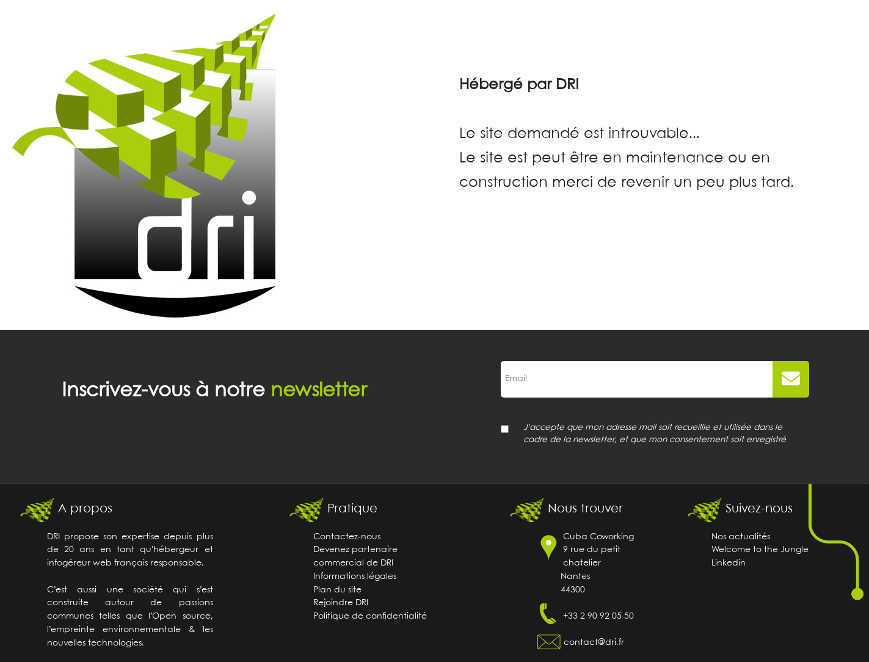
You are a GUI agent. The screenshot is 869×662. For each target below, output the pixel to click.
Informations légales (354, 577)
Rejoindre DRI (340, 603)
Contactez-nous (346, 537)
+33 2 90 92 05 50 (598, 616)
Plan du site (337, 590)
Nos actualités (740, 537)
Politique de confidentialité (370, 616)
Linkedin (728, 563)
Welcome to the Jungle (760, 550)
